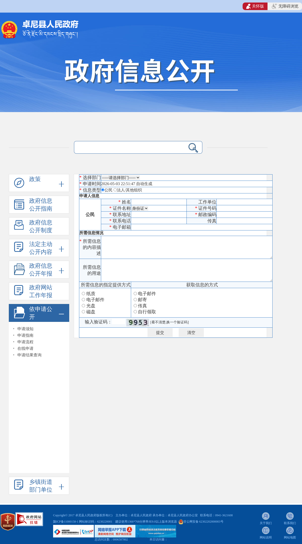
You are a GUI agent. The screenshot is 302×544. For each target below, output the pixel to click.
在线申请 (25, 348)
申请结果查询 (29, 355)
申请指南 (25, 335)
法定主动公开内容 (40, 248)
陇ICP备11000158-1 (66, 521)
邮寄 (142, 299)
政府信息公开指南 (40, 205)
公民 (108, 190)
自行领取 (147, 311)
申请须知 (25, 329)
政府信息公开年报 (40, 270)
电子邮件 (95, 299)
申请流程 (25, 342)
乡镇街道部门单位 (40, 486)
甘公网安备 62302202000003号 (203, 521)
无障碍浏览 (285, 6)
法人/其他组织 (129, 190)
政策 (35, 179)
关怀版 (255, 6)
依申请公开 (40, 313)
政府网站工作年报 (40, 291)
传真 (142, 305)
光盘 (90, 305)
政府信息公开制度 (40, 226)
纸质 (90, 293)
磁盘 (90, 311)
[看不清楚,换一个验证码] (169, 322)
